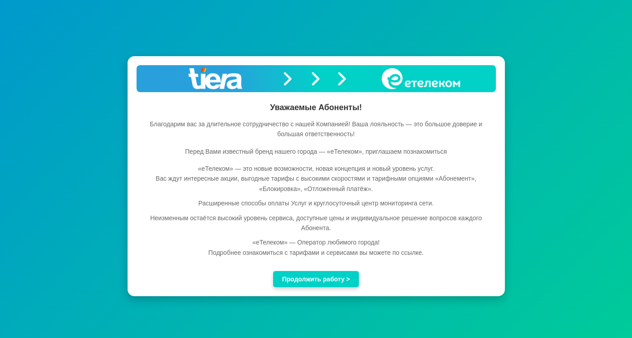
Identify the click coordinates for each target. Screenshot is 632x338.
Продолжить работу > (316, 279)
